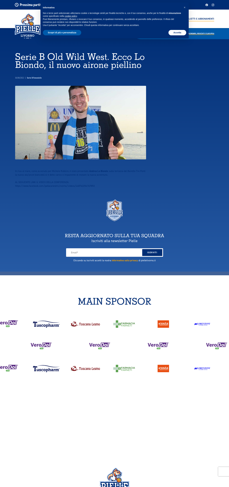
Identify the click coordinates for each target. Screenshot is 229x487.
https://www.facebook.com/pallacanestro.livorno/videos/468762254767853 (55, 185)
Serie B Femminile (34, 77)
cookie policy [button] (71, 16)
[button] (184, 7)
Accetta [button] (177, 32)
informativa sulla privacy (125, 260)
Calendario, (200, 33)
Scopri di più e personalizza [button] (62, 32)
